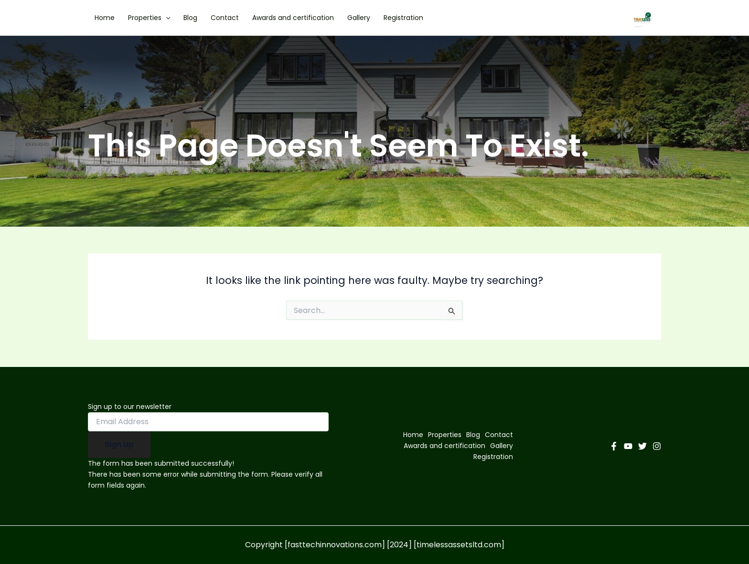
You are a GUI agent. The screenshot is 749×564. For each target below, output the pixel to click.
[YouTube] (628, 446)
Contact (225, 17)
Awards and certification (293, 17)
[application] (165, 18)
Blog (190, 17)
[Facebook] (614, 446)
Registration (403, 17)
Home (105, 17)
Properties (149, 18)
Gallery (358, 17)
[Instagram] (657, 446)
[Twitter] (642, 446)
